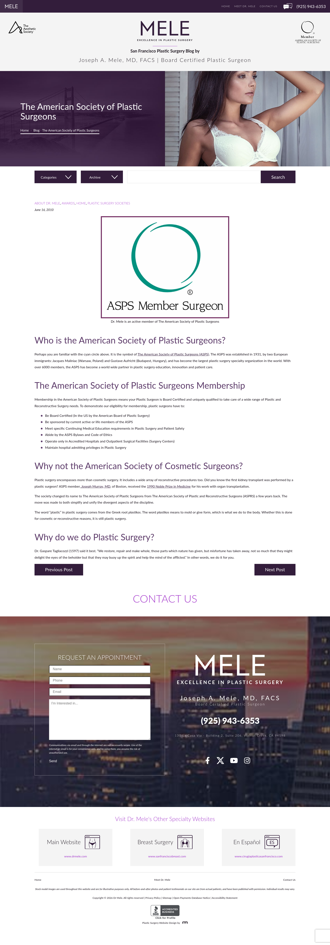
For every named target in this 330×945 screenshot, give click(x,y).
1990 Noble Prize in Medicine (169, 486)
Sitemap (167, 897)
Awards (68, 203)
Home (226, 6)
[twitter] (222, 762)
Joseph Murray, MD (95, 486)
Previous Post (59, 569)
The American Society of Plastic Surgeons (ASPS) (173, 354)
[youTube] (236, 762)
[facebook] (210, 762)
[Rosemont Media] (184, 922)
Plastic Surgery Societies (109, 203)
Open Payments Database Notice (191, 897)
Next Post (275, 569)
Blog (36, 130)
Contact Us (268, 6)
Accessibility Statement (225, 897)
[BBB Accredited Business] (165, 912)
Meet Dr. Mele (244, 6)
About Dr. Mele (47, 203)
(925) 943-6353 (230, 721)
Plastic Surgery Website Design (159, 922)
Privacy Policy (153, 897)
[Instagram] (249, 762)
